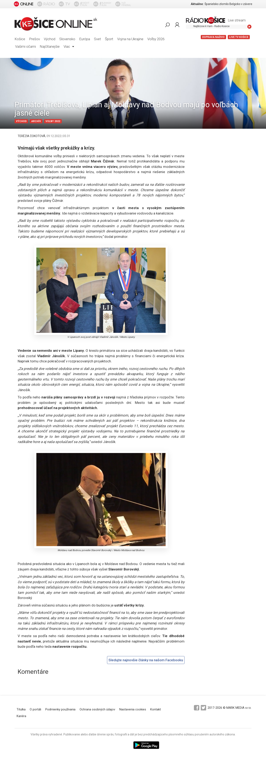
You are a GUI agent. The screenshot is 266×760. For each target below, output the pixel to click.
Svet (97, 39)
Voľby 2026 (155, 39)
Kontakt (155, 709)
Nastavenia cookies (132, 709)
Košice (20, 39)
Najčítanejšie (50, 46)
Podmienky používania (60, 709)
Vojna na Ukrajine (130, 39)
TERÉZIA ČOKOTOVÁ (31, 136)
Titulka (21, 709)
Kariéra (21, 716)
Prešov (34, 39)
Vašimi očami (25, 46)
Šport (109, 39)
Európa (84, 39)
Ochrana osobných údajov (97, 709)
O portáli (35, 709)
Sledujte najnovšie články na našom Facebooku (145, 660)
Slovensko (67, 39)
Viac (69, 46)
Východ (49, 39)
